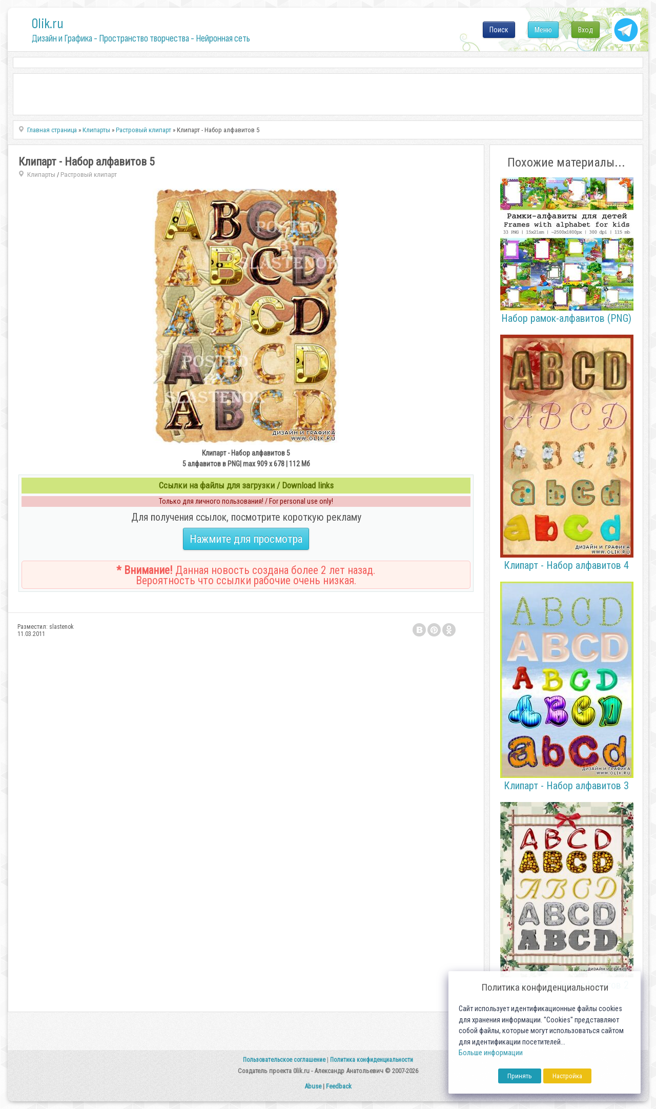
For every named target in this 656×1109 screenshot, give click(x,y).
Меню (543, 30)
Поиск (498, 30)
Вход (585, 30)
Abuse (312, 1086)
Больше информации (491, 1053)
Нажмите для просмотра (246, 538)
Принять (519, 1076)
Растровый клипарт (88, 174)
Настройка (567, 1076)
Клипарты (41, 174)
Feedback (339, 1086)
